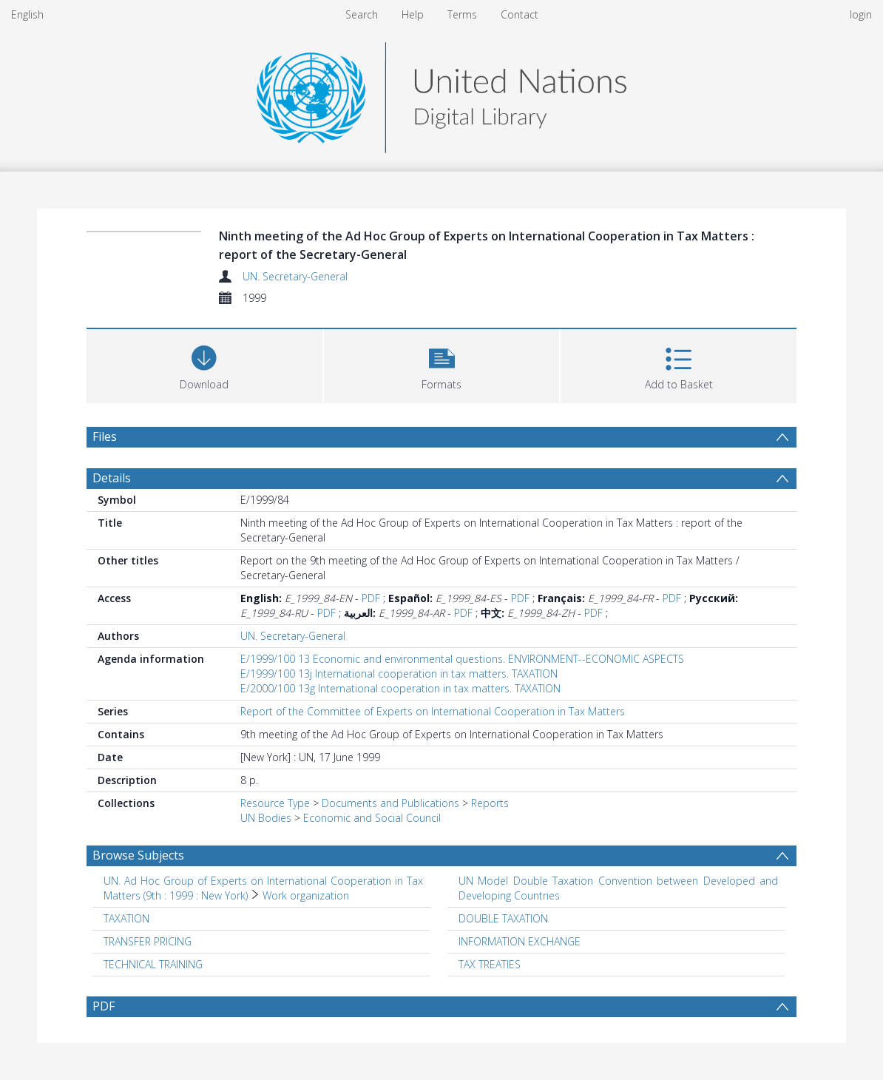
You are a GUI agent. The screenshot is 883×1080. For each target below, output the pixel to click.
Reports (490, 803)
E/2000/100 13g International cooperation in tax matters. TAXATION (400, 688)
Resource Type (275, 803)
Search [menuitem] (361, 14)
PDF (371, 598)
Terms (462, 14)
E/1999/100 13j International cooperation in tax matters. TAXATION (399, 673)
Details (111, 478)
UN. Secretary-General (295, 276)
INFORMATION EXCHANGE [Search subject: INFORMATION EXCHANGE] (520, 941)
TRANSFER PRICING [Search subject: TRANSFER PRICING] (148, 941)
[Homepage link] (441, 93)
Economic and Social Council (372, 818)
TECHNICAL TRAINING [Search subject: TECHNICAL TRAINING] (153, 964)
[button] (442, 364)
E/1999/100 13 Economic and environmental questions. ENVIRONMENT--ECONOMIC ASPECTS (462, 659)
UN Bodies (265, 818)
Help (413, 14)
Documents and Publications (390, 803)
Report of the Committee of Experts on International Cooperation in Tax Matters (432, 711)
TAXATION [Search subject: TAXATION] (126, 918)
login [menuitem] (861, 14)
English (27, 14)
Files (104, 436)
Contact (519, 14)
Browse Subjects (138, 855)
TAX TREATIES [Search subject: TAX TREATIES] (490, 964)
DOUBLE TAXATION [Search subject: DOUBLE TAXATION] (503, 918)
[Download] (204, 364)
